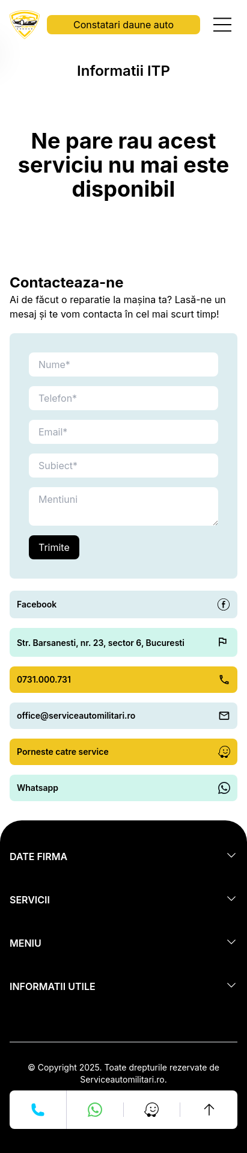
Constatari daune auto (123, 25)
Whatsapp (37, 788)
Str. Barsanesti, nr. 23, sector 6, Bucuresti (100, 643)
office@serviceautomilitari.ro (76, 715)
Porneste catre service (63, 751)
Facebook (36, 604)
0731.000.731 (44, 679)
